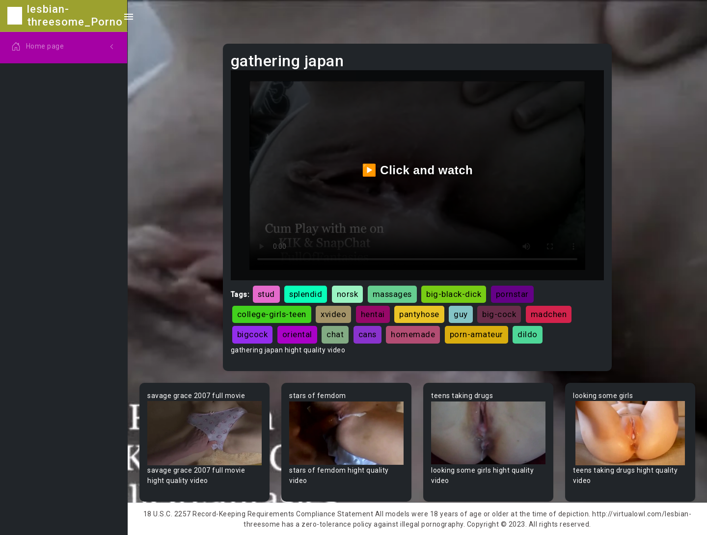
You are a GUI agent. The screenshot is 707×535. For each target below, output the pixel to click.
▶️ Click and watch (417, 170)
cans (367, 334)
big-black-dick (453, 294)
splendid (305, 294)
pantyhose (419, 314)
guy (461, 314)
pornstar (512, 294)
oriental (297, 334)
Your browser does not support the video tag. (204, 433)
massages (392, 294)
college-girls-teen (271, 314)
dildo (527, 334)
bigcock (252, 334)
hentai (373, 314)
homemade (413, 334)
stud (266, 294)
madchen (549, 314)
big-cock (499, 314)
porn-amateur (476, 334)
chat (335, 334)
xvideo (333, 314)
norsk (347, 294)
